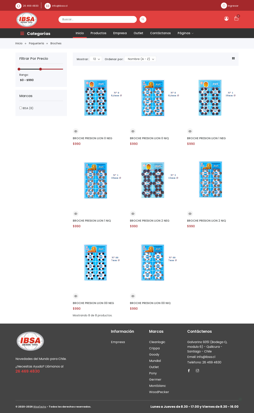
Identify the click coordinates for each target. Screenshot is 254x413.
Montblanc (157, 386)
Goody (154, 354)
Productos (98, 33)
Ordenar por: (114, 59)
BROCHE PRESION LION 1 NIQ (92, 221)
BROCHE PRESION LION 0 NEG (92, 138)
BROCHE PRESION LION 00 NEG (93, 303)
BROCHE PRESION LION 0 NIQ (149, 138)
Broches (55, 43)
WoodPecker (159, 392)
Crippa (154, 348)
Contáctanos (160, 33)
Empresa (120, 33)
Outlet (138, 33)
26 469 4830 (31, 6)
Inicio (80, 33)
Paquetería (38, 43)
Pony (153, 373)
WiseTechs (39, 406)
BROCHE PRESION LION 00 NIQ (150, 303)
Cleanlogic (157, 342)
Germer (155, 379)
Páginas (186, 33)
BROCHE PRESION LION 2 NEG (149, 221)
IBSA (26, 108)
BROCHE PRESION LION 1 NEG (206, 138)
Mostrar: (83, 59)
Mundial (155, 361)
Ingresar (233, 6)
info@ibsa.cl (60, 6)
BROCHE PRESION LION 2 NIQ (206, 221)
